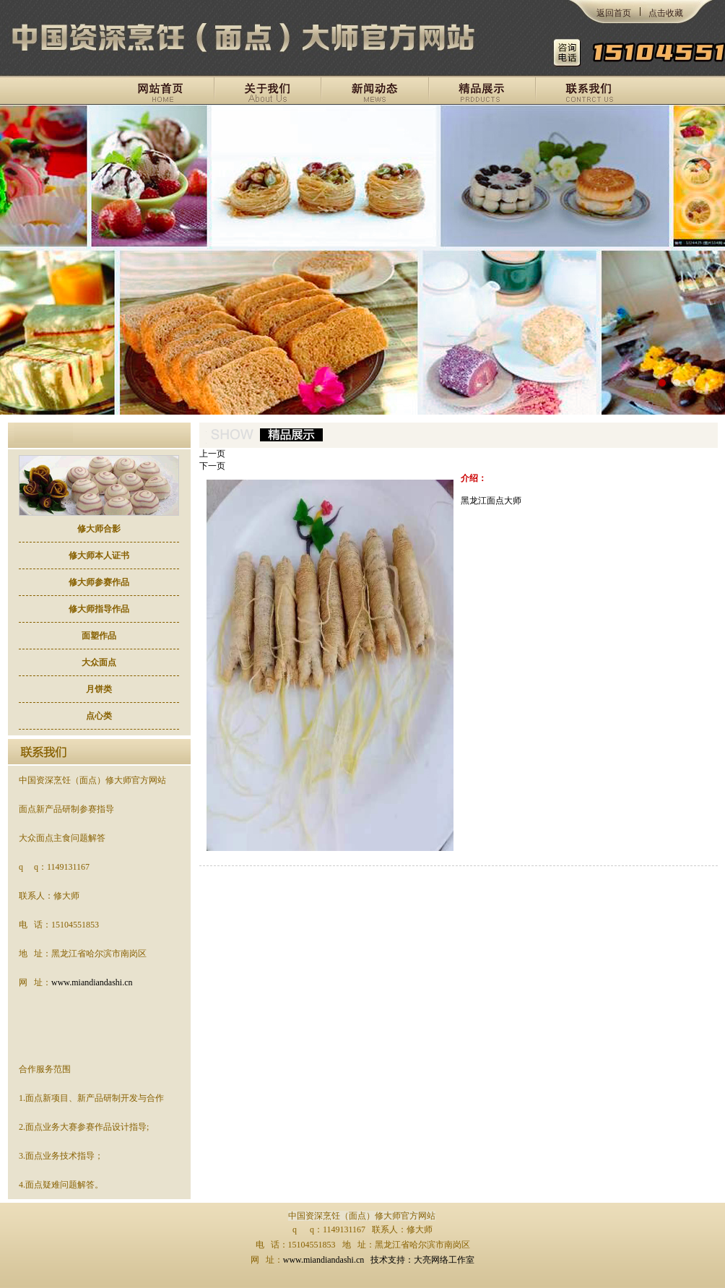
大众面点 (99, 662)
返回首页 (613, 13)
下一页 (212, 466)
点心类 (99, 716)
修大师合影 (99, 529)
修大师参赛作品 (99, 582)
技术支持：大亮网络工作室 (422, 1260)
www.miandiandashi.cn (92, 982)
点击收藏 (665, 13)
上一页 (212, 454)
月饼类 (99, 689)
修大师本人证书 (99, 555)
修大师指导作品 (99, 609)
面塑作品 (99, 636)
